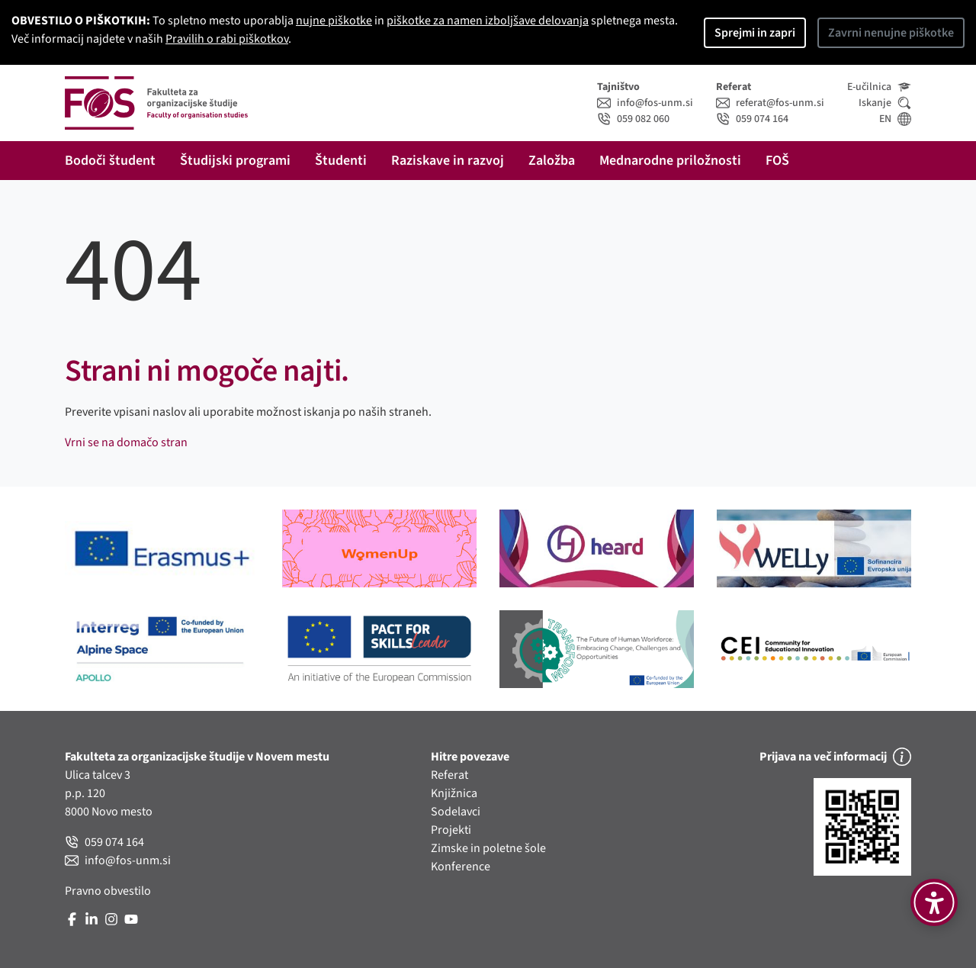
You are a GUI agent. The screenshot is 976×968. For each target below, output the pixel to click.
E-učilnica (879, 87)
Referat (449, 775)
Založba (551, 160)
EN (895, 119)
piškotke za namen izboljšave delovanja (488, 20)
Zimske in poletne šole (488, 848)
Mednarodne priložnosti (670, 160)
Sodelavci (455, 811)
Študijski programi (235, 160)
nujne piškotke (334, 20)
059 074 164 (752, 119)
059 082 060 (633, 119)
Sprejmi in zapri (754, 32)
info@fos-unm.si (645, 103)
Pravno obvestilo (108, 891)
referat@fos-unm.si (770, 103)
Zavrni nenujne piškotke (891, 32)
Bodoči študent (110, 160)
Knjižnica (454, 793)
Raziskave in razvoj (447, 160)
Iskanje (885, 103)
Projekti (451, 830)
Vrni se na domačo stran (126, 442)
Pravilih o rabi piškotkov (226, 39)
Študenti (341, 160)
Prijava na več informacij (835, 757)
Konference (460, 866)
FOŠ (777, 160)
